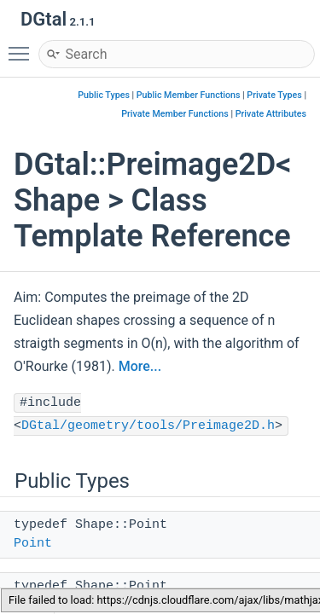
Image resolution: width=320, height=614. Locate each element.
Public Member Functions (189, 95)
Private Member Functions (174, 113)
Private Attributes (271, 113)
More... (140, 366)
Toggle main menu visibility (23, 46)
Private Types (274, 95)
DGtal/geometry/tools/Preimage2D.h (148, 426)
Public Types (104, 95)
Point (33, 543)
